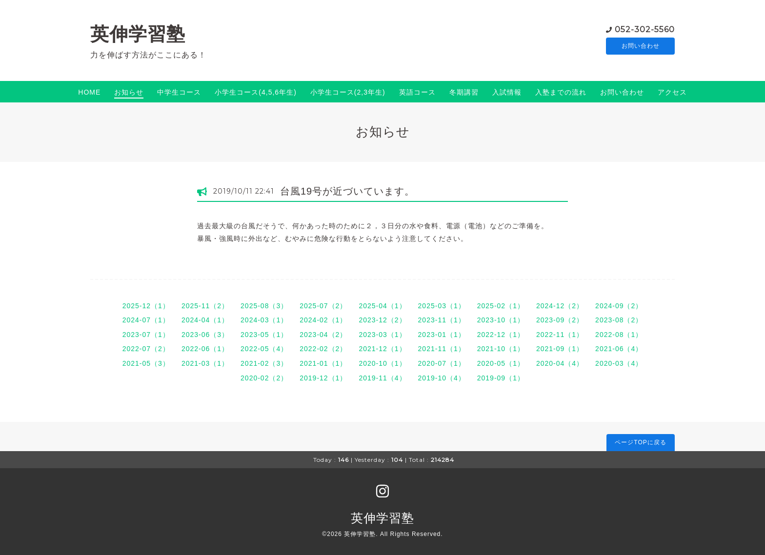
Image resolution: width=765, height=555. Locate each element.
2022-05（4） (264, 349)
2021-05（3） (146, 363)
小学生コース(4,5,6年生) (255, 92)
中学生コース (179, 92)
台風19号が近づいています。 (347, 191)
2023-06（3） (205, 334)
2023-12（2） (382, 320)
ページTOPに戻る (640, 442)
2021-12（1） (382, 349)
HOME (89, 92)
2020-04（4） (560, 363)
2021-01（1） (323, 363)
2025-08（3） (264, 306)
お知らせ (128, 92)
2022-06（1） (205, 349)
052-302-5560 (645, 29)
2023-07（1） (146, 334)
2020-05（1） (500, 363)
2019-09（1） (500, 378)
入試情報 (507, 92)
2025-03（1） (441, 306)
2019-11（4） (382, 378)
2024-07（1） (146, 320)
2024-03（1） (264, 320)
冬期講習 (464, 92)
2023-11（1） (441, 320)
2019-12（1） (323, 378)
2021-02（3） (264, 363)
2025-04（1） (382, 306)
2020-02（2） (264, 378)
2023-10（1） (500, 320)
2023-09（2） (560, 320)
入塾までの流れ (560, 92)
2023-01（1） (441, 334)
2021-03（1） (205, 363)
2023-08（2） (619, 320)
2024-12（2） (560, 306)
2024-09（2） (619, 306)
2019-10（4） (441, 378)
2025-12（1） (146, 306)
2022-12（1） (500, 334)
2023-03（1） (382, 334)
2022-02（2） (323, 349)
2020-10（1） (382, 363)
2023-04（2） (323, 334)
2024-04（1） (205, 320)
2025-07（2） (323, 306)
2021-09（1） (560, 349)
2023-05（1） (264, 334)
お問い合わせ (641, 46)
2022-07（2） (146, 349)
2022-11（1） (560, 334)
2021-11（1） (441, 349)
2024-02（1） (323, 320)
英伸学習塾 (137, 34)
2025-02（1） (500, 306)
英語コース (417, 92)
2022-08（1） (619, 334)
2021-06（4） (619, 349)
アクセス (672, 92)
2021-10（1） (500, 349)
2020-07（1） (441, 363)
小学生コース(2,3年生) (347, 92)
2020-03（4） (619, 363)
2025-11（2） (205, 306)
